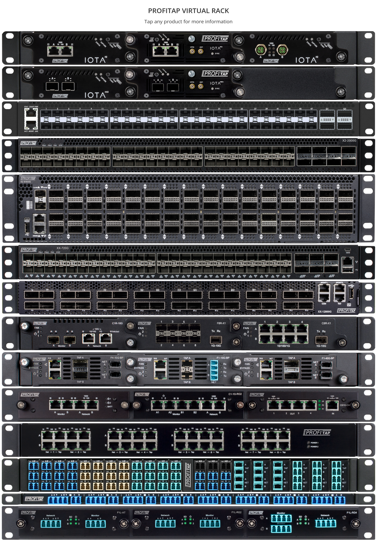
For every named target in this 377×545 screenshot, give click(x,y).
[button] (66, 47)
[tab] (66, 48)
